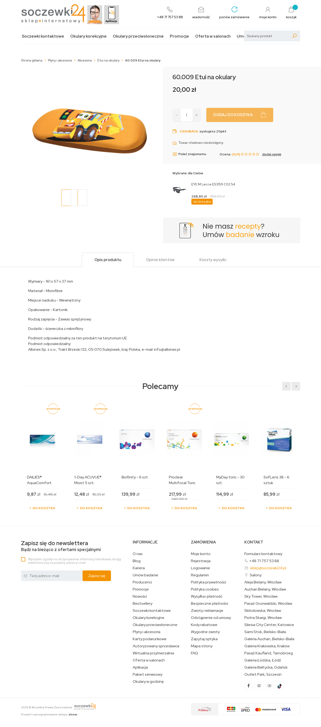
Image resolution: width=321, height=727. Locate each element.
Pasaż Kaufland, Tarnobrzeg (268, 653)
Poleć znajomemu (189, 154)
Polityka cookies (205, 589)
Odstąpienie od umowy (211, 617)
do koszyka (202, 201)
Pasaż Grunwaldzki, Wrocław (268, 603)
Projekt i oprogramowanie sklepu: (49, 714)
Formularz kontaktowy (263, 553)
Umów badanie (145, 575)
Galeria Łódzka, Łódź (262, 660)
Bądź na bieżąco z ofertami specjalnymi (61, 546)
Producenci (142, 582)
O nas (138, 554)
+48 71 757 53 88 (264, 560)
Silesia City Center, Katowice (269, 624)
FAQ (194, 653)
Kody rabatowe (204, 624)
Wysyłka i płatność (206, 596)
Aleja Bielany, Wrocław (262, 582)
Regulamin (200, 575)
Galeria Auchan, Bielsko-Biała (269, 639)
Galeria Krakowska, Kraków (267, 646)
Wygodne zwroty (205, 632)
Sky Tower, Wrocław (260, 596)
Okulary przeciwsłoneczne (138, 36)
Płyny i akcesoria (146, 632)
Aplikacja (140, 667)
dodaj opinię (271, 154)
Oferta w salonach (212, 36)
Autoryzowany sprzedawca (156, 646)
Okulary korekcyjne (88, 36)
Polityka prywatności (208, 582)
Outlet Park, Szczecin (262, 674)
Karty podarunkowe (150, 639)
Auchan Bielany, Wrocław (265, 589)
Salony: (256, 575)
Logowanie (200, 568)
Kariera (139, 568)
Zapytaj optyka (204, 639)
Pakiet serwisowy (147, 674)
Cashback (189, 131)
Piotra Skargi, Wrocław (263, 617)
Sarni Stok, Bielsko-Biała (265, 632)
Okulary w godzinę (148, 681)
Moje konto (201, 554)
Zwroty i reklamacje (207, 610)
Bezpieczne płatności (209, 603)
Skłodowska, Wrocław (262, 610)
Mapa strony (201, 646)
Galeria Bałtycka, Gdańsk (266, 667)
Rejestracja (201, 561)
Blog (137, 561)
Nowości (140, 596)
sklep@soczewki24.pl (268, 567)
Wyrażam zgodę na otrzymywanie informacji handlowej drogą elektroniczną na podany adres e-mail (74, 561)
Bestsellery (142, 603)
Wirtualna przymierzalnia (153, 653)
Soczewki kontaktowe (43, 36)
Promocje (179, 36)
